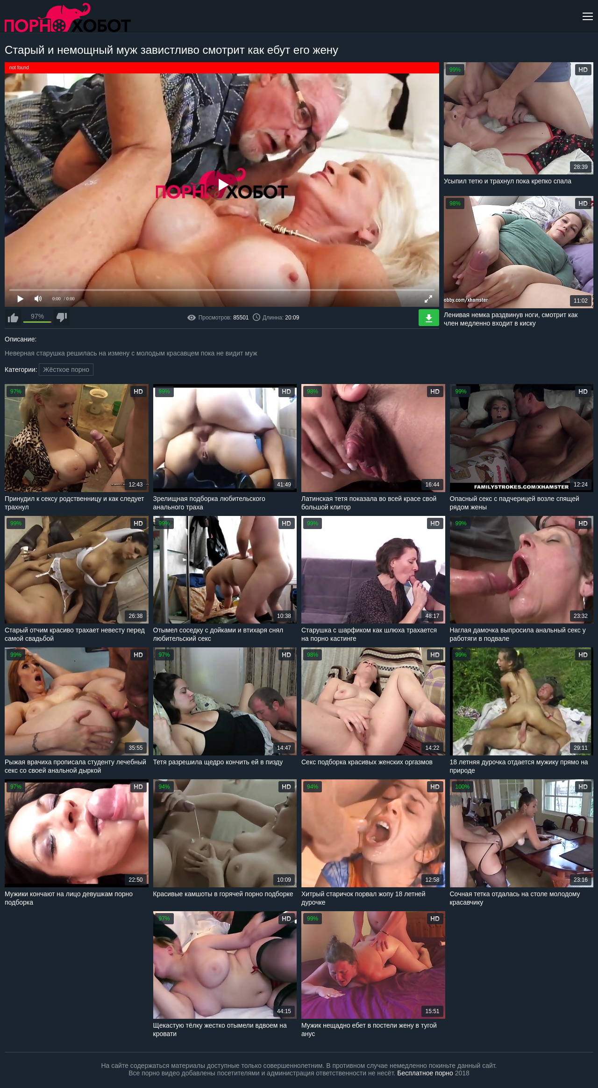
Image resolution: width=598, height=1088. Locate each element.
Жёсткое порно (66, 369)
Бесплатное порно (425, 1073)
